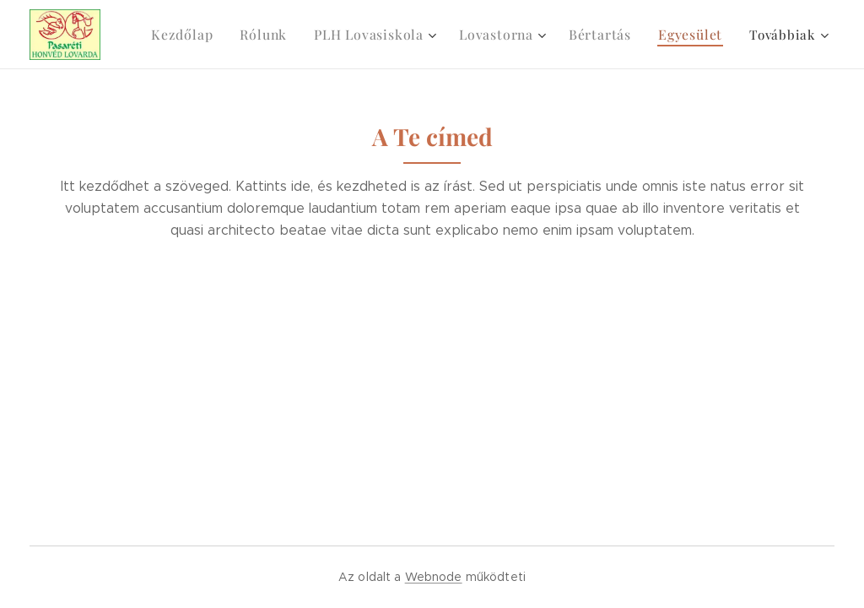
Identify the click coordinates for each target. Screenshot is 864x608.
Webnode (433, 576)
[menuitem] (204, 35)
